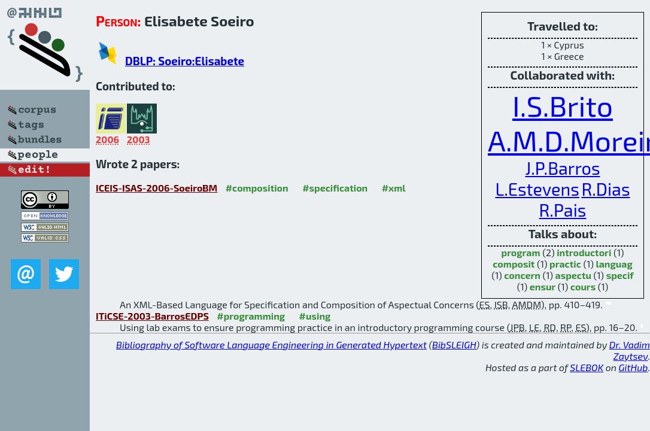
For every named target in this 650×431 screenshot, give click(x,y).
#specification (334, 187)
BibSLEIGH (454, 344)
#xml (394, 187)
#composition (257, 187)
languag (614, 263)
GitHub (633, 367)
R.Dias (605, 188)
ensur (542, 286)
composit (513, 263)
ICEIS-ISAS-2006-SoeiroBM (156, 187)
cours (583, 286)
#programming (251, 315)
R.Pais (563, 209)
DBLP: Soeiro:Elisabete (184, 61)
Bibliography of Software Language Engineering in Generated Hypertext (271, 344)
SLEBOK (586, 367)
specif (620, 275)
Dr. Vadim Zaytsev (629, 350)
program (521, 252)
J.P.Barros (562, 167)
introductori (584, 252)
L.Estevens (537, 188)
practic (565, 263)
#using (315, 315)
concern (522, 275)
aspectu (573, 275)
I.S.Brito (562, 105)
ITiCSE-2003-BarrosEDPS (152, 315)
